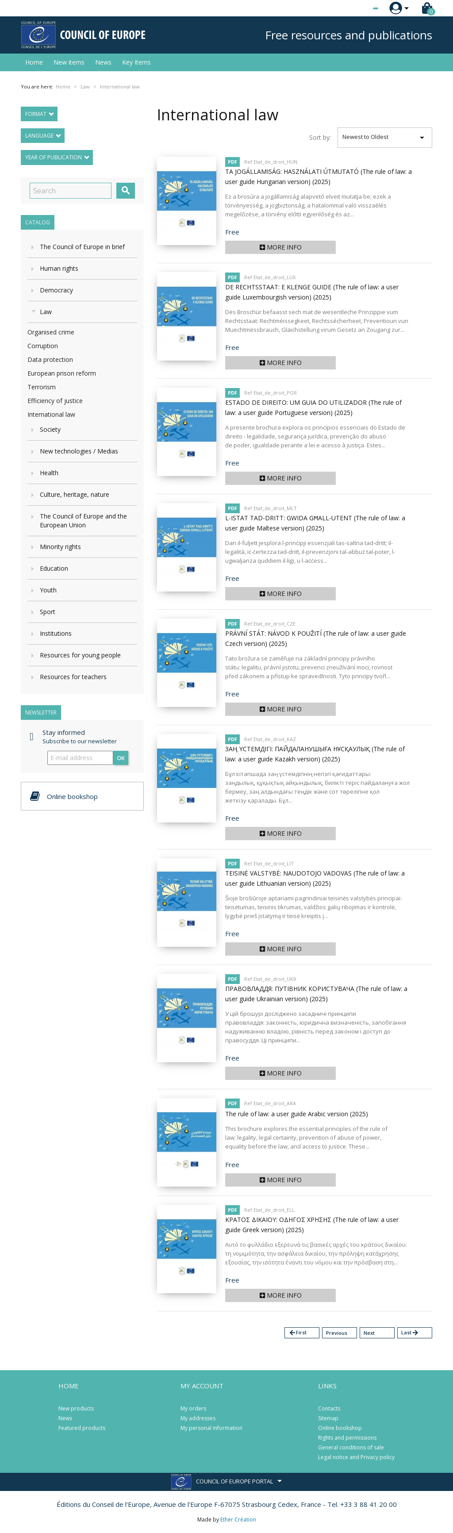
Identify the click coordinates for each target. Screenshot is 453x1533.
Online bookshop (340, 1428)
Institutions (56, 633)
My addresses (197, 1418)
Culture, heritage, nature (74, 494)
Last (410, 1333)
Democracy (56, 290)
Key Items (136, 62)
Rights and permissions (347, 1437)
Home (34, 62)
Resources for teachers (73, 676)
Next (369, 1332)
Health (49, 473)
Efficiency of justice (55, 400)
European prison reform (61, 373)
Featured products (81, 1428)
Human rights (59, 268)
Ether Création (238, 1519)
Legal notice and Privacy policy (356, 1457)
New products (76, 1408)
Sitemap (328, 1418)
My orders (193, 1408)
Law (46, 311)
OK (121, 758)
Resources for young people (80, 655)
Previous (336, 1332)
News (103, 62)
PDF (232, 161)
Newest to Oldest (385, 137)
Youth (48, 590)
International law (51, 414)
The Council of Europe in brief (82, 246)
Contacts (329, 1408)
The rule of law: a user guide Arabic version (296, 1114)
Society (50, 429)
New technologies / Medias (79, 451)
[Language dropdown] (359, 8)
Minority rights (60, 546)
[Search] (70, 191)
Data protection (50, 359)
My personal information (211, 1428)
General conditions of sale (351, 1447)
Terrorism (41, 387)
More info (281, 247)
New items (69, 62)
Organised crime (50, 332)
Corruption (42, 346)
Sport (47, 611)
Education (54, 568)
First (297, 1333)
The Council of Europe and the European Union (83, 520)
